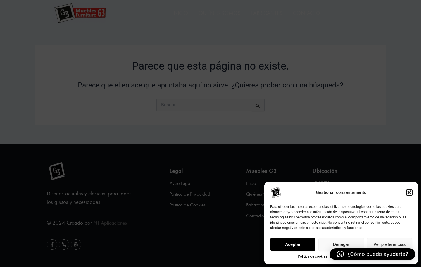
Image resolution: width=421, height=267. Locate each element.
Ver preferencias (389, 244)
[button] (409, 192)
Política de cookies (312, 256)
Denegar (341, 244)
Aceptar (293, 244)
